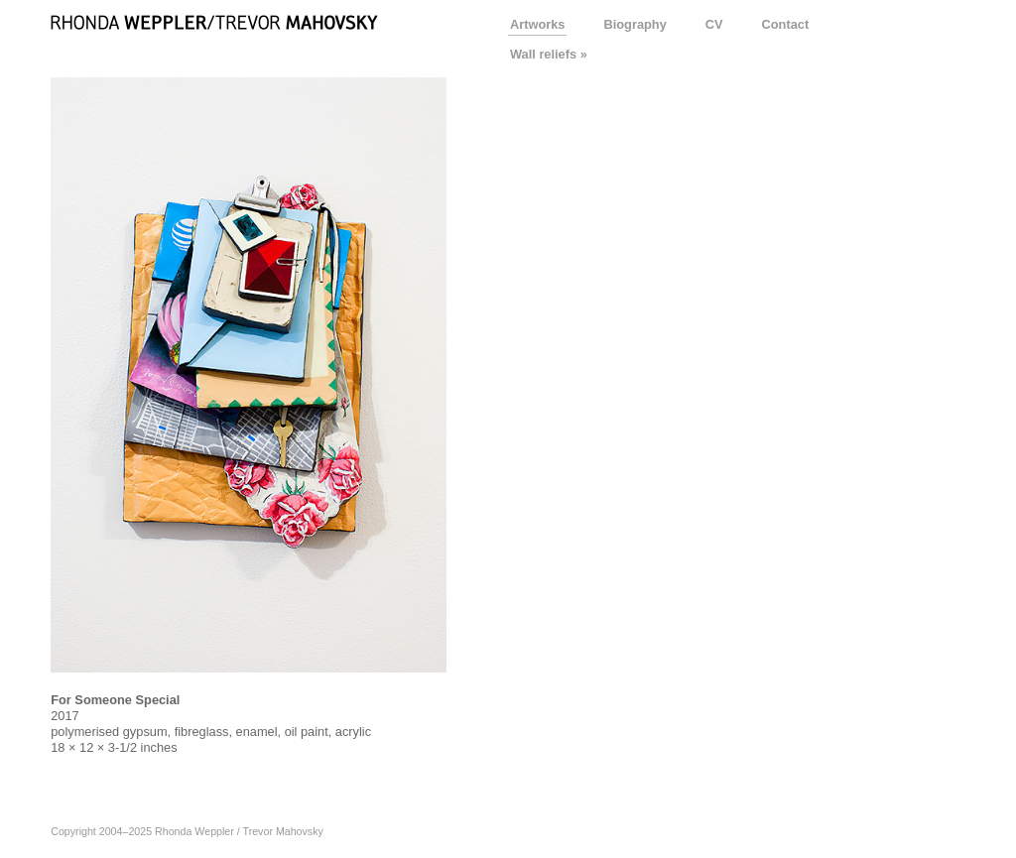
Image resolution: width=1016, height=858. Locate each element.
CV (714, 24)
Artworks (537, 24)
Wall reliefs (543, 54)
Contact (786, 24)
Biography (634, 24)
